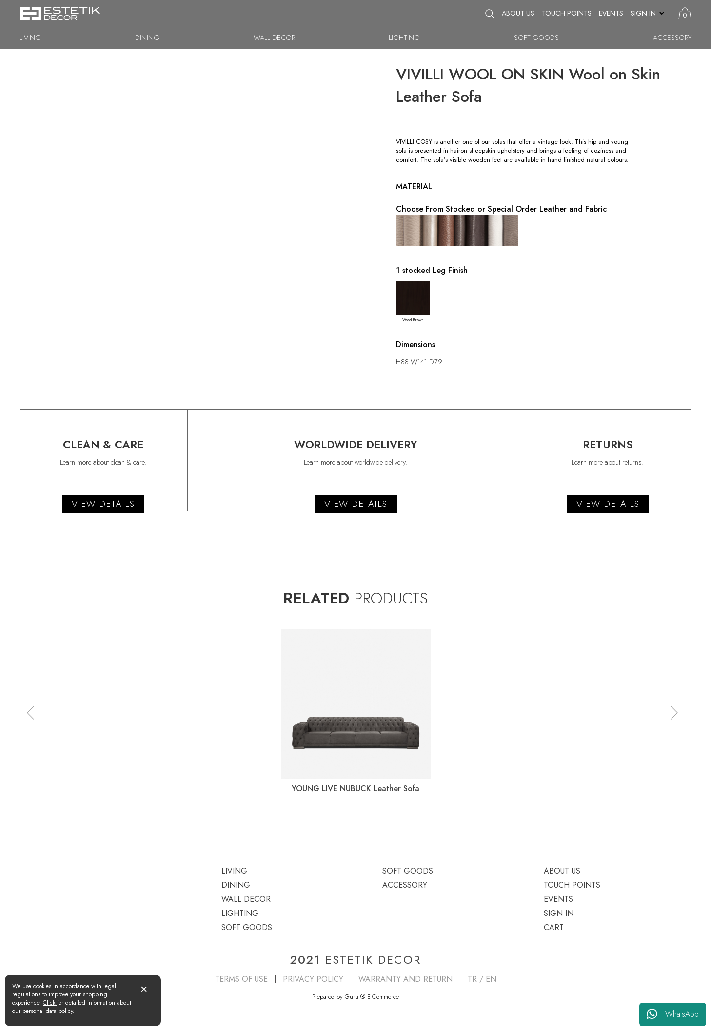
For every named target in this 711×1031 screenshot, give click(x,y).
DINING (147, 37)
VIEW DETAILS (103, 503)
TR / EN (482, 979)
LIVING (30, 37)
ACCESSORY (672, 37)
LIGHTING (404, 37)
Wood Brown (413, 301)
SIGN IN (643, 13)
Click (50, 1002)
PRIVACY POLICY (313, 979)
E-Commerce (383, 996)
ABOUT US (518, 13)
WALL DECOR (274, 37)
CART (554, 927)
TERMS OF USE (241, 979)
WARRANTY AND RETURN (405, 979)
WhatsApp (673, 1014)
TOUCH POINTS (567, 13)
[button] (30, 712)
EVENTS (611, 13)
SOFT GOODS (536, 37)
